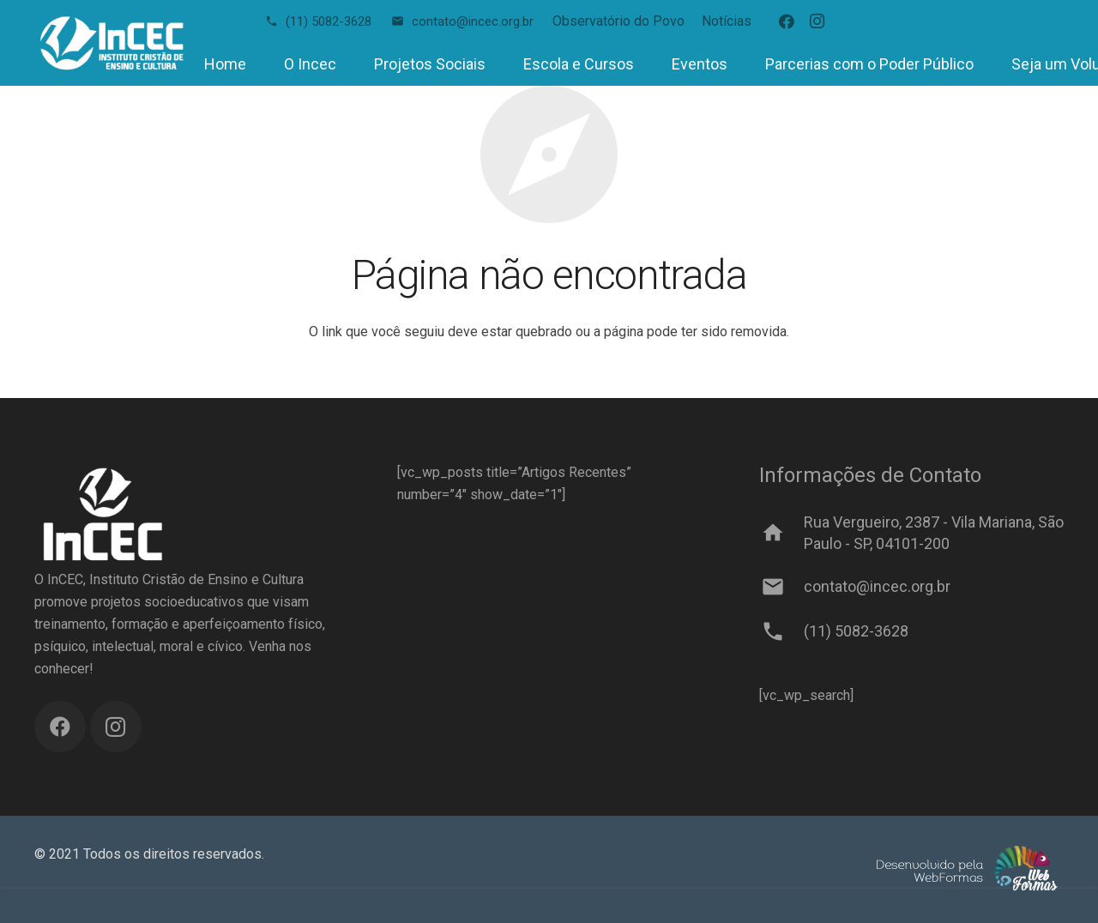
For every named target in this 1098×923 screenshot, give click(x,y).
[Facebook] (786, 21)
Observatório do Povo (618, 21)
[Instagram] (817, 21)
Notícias (726, 21)
